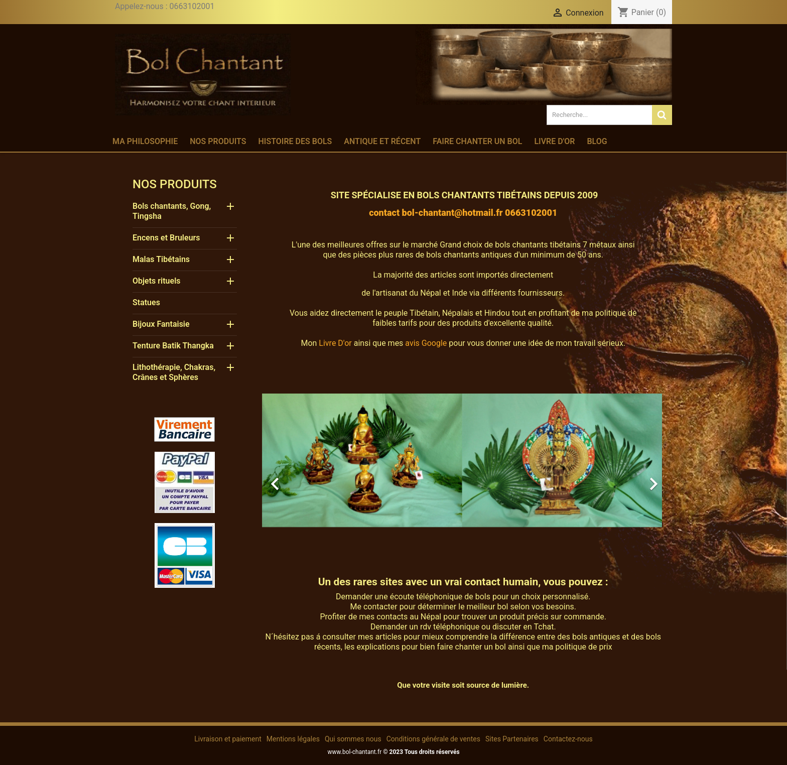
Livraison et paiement (227, 739)
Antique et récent (382, 141)
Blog (597, 141)
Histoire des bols (295, 141)
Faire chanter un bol (477, 141)
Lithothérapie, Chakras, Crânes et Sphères (174, 372)
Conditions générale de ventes (433, 739)
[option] (462, 479)
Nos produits (218, 141)
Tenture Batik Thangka (173, 345)
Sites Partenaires (512, 739)
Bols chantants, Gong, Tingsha (172, 211)
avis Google (426, 343)
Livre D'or (335, 343)
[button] (292, 479)
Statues (146, 302)
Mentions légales (293, 739)
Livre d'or (554, 141)
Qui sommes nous (353, 739)
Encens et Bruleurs (166, 237)
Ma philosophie (145, 141)
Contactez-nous (568, 739)
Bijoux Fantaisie (161, 324)
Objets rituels (157, 281)
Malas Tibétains (161, 259)
